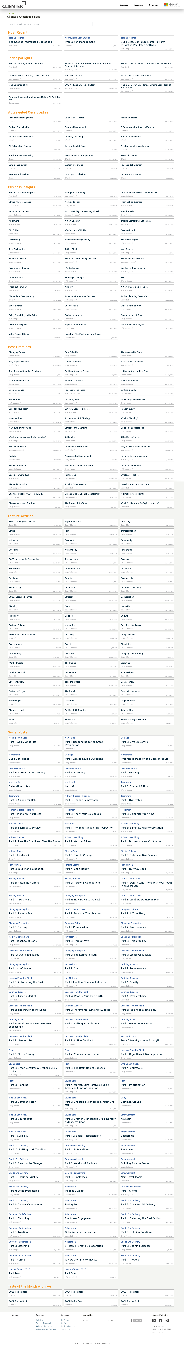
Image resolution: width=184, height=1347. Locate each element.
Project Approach (43, 1323)
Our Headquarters (68, 1326)
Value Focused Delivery (46, 1329)
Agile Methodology (44, 1326)
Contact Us (65, 1329)
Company (153, 5)
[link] (35, 42)
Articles (39, 1320)
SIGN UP (137, 1320)
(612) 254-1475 (157, 1332)
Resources (138, 5)
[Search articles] (50, 24)
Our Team (65, 1320)
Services (124, 5)
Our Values (65, 1323)
